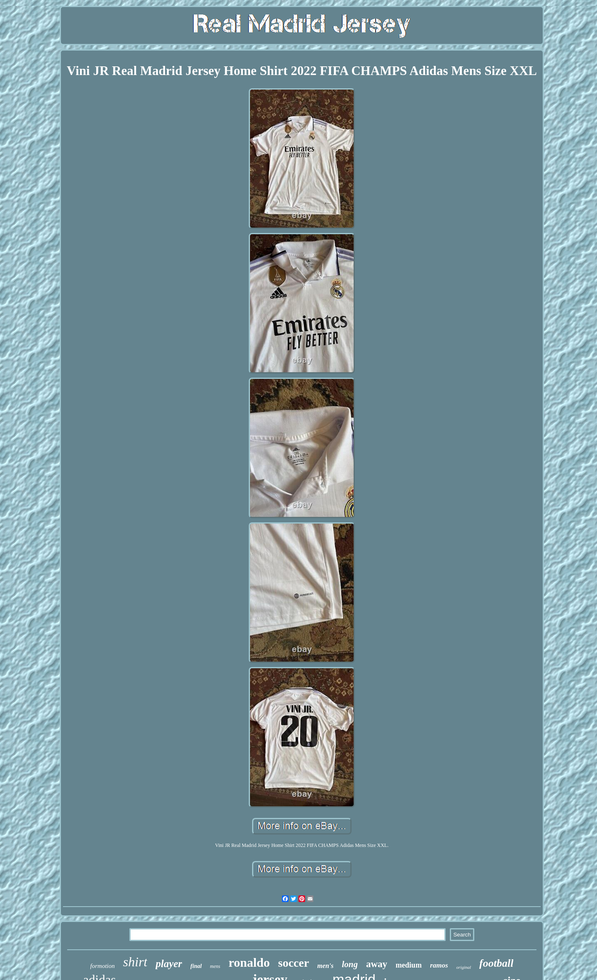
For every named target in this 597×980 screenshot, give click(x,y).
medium (409, 965)
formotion (102, 966)
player (168, 963)
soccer (293, 962)
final (195, 966)
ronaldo (248, 962)
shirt (135, 961)
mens (215, 966)
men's (325, 965)
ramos (439, 965)
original (463, 967)
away (376, 964)
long (350, 964)
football (496, 963)
